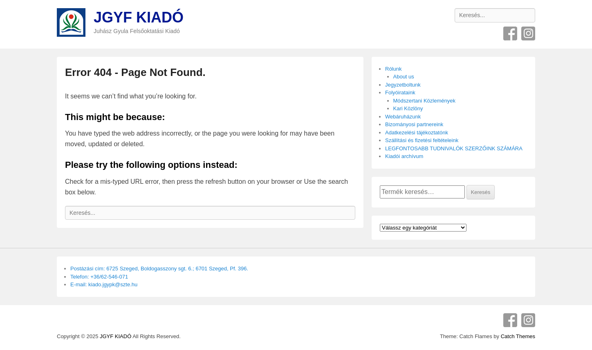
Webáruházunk (403, 117)
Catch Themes (518, 336)
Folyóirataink (400, 92)
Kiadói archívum (404, 156)
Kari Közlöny (408, 108)
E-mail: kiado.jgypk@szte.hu (103, 284)
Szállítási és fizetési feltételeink (421, 140)
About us (403, 77)
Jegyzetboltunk (403, 85)
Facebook (510, 33)
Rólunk (393, 69)
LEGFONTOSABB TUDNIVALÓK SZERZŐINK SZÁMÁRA (453, 148)
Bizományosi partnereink (414, 124)
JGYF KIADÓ (139, 17)
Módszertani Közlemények (424, 101)
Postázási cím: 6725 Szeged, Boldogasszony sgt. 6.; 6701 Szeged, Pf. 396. (159, 268)
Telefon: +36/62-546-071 (99, 277)
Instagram (528, 33)
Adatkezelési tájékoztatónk (416, 132)
